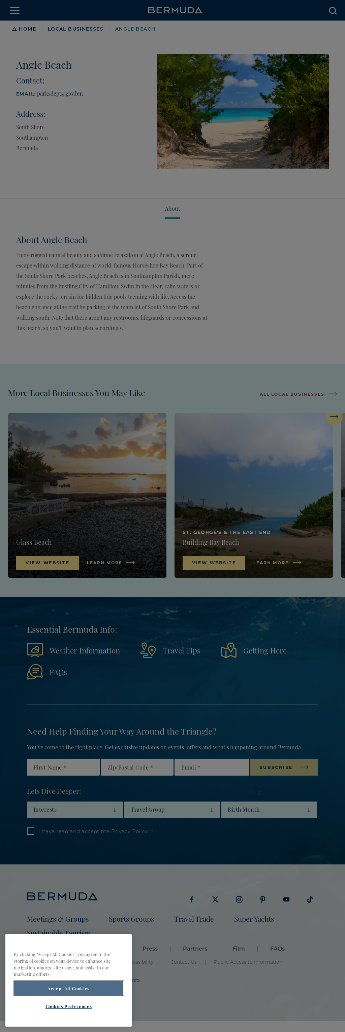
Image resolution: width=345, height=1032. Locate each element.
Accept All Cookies (69, 988)
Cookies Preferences (68, 1006)
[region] (68, 980)
